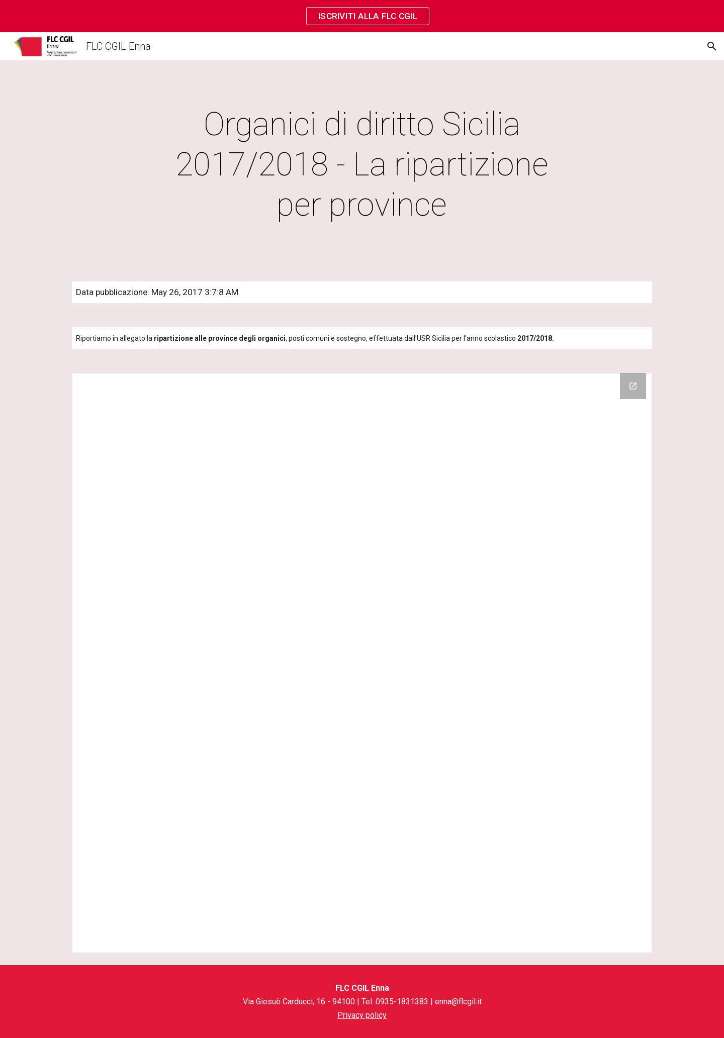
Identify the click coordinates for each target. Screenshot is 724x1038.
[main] (362, 165)
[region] (362, 16)
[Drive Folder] (362, 663)
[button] (712, 46)
